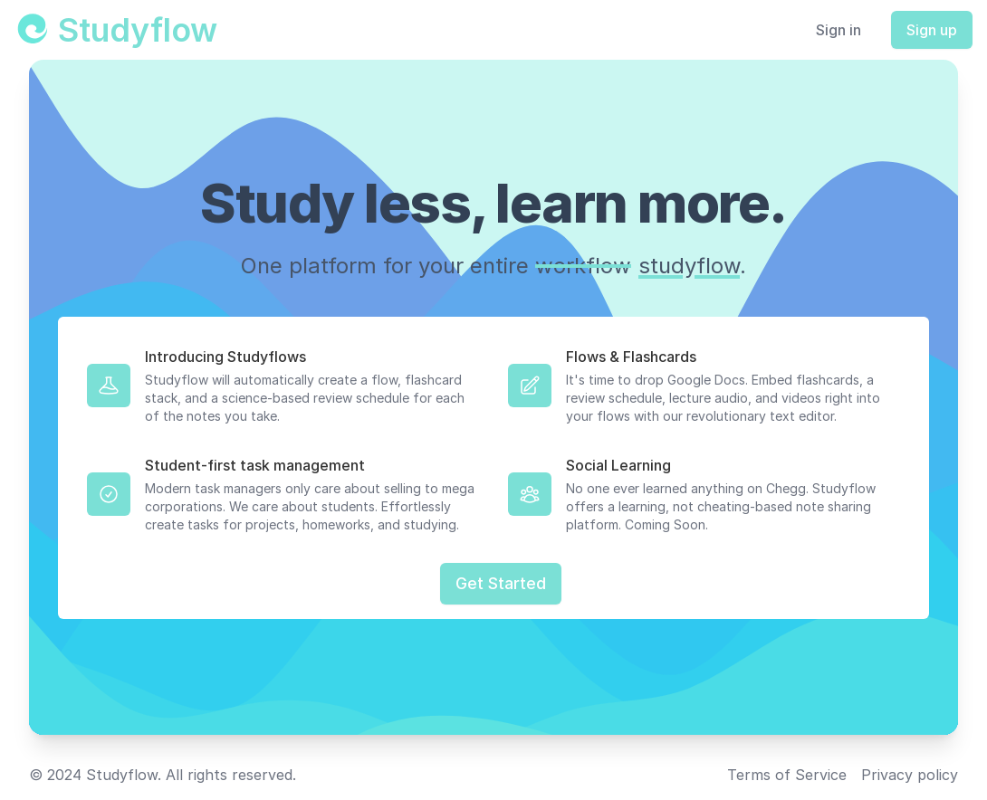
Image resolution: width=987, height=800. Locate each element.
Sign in (838, 30)
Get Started (500, 583)
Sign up (931, 30)
